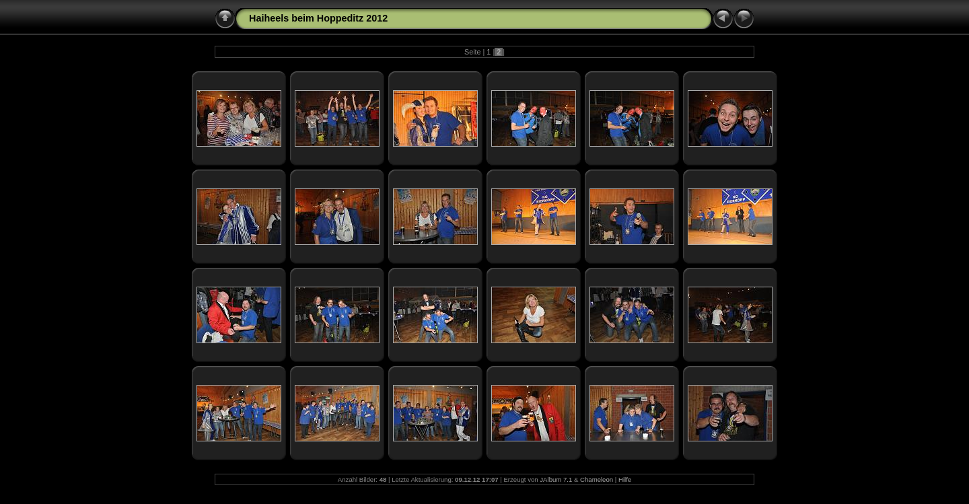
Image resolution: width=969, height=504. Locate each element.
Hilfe (624, 479)
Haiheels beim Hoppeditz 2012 (318, 18)
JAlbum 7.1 (556, 479)
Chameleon (596, 479)
